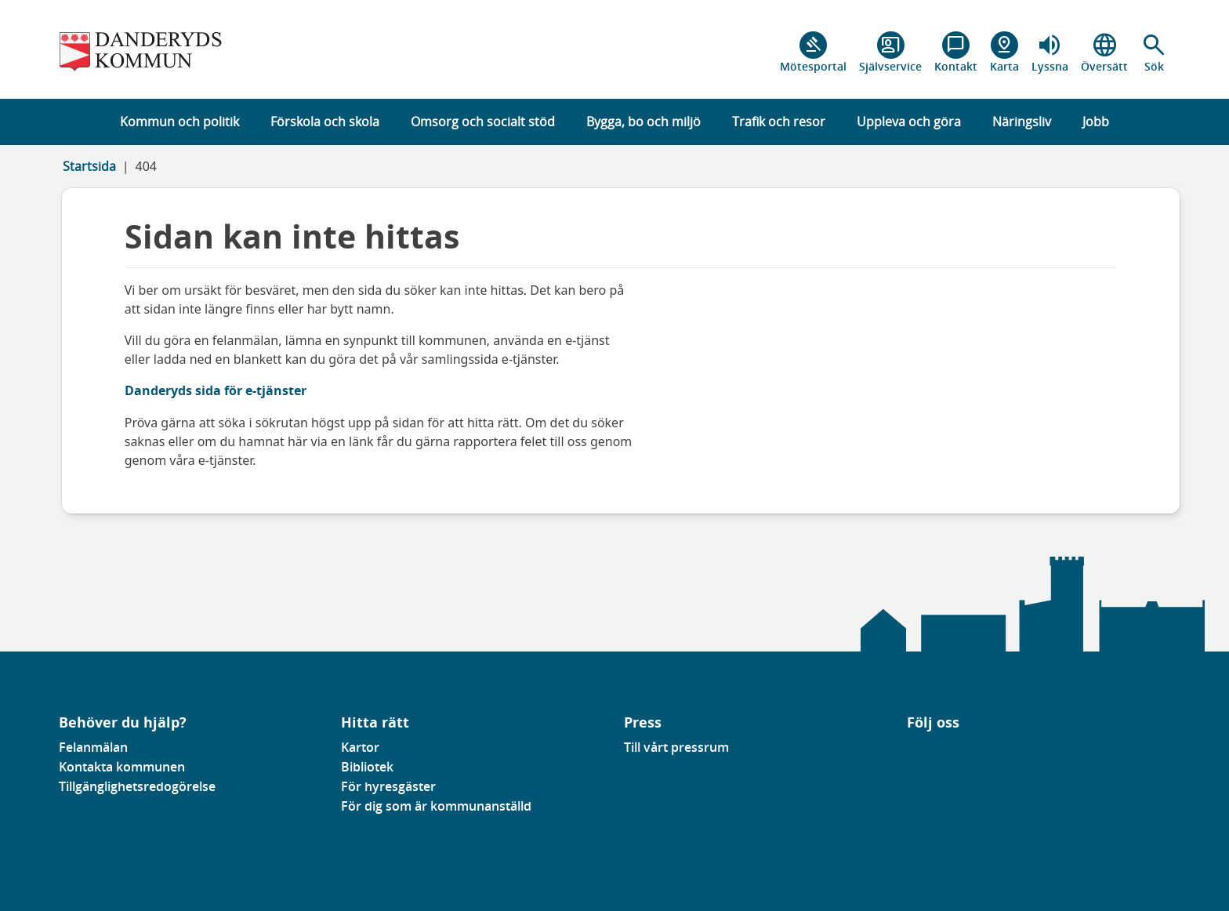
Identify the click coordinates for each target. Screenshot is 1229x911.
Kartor (360, 747)
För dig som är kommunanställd (436, 806)
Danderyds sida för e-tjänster (215, 390)
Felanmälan (93, 747)
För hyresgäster (388, 786)
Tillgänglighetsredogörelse (137, 786)
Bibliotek (367, 766)
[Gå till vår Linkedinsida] (918, 751)
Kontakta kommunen (122, 766)
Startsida (89, 166)
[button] (1154, 52)
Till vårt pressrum (676, 747)
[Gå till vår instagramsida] (929, 751)
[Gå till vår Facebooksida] (907, 751)
